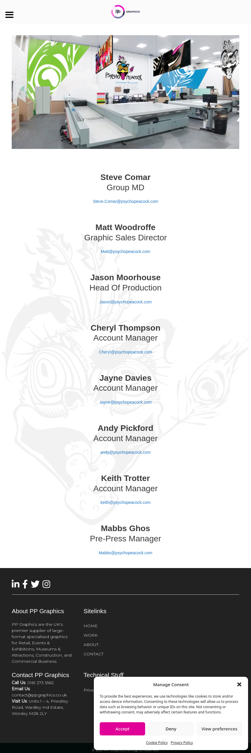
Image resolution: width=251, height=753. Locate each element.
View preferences (219, 729)
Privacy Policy (182, 742)
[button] (239, 684)
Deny (171, 729)
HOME (91, 625)
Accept (123, 729)
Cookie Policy (157, 742)
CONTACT (94, 654)
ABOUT (91, 644)
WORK (91, 635)
